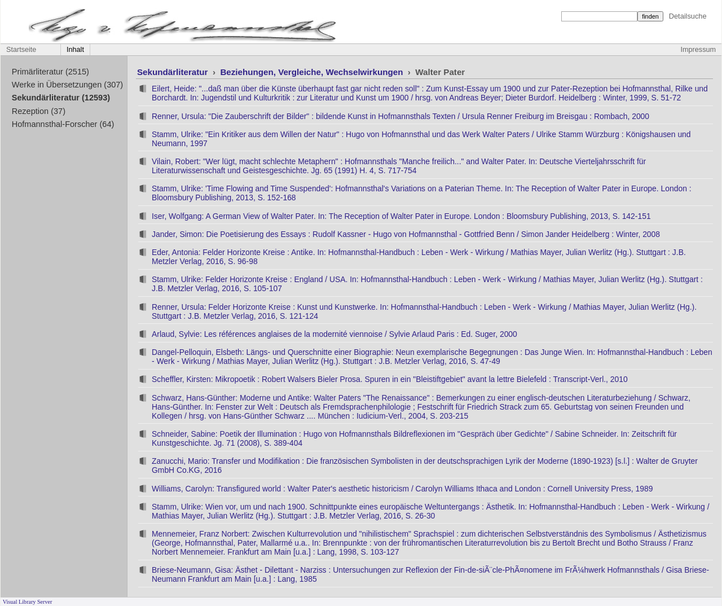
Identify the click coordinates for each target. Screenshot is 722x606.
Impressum (698, 50)
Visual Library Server (27, 602)
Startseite (21, 50)
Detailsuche (688, 16)
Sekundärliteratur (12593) (61, 97)
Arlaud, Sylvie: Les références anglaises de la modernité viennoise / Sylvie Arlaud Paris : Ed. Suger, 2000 (334, 334)
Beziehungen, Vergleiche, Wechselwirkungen (312, 72)
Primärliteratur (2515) (50, 71)
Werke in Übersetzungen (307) (67, 84)
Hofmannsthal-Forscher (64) (63, 124)
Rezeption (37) (38, 111)
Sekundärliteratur (173, 72)
